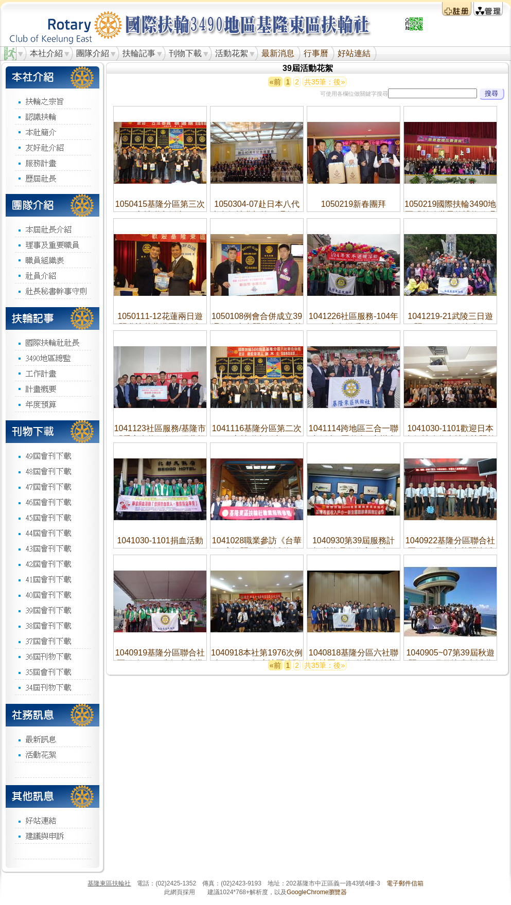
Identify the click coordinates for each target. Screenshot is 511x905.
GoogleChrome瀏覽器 (317, 892)
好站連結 (354, 53)
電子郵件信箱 (405, 883)
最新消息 (277, 53)
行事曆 (316, 53)
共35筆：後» (324, 82)
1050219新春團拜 (353, 204)
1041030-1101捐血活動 (160, 540)
